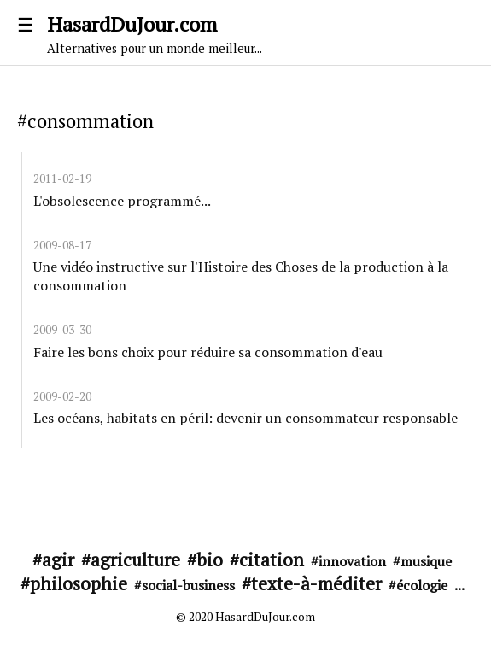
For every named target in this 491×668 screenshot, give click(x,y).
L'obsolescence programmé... (122, 200)
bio (209, 559)
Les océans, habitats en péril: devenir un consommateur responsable (245, 417)
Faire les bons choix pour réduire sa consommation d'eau (208, 352)
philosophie (78, 583)
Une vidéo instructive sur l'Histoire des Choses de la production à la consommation (240, 276)
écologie (421, 585)
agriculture (135, 559)
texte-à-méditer (316, 583)
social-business (188, 585)
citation (271, 559)
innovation (352, 561)
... (459, 585)
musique (426, 561)
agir (58, 559)
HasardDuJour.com (245, 33)
